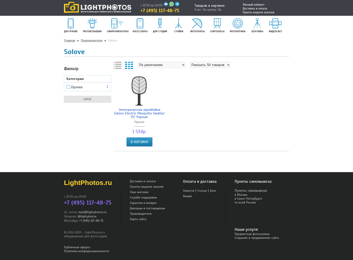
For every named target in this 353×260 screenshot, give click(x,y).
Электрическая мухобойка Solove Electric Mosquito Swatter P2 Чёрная (139, 113)
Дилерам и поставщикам (147, 208)
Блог (213, 191)
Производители (91, 40)
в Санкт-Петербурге (248, 199)
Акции (187, 196)
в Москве (241, 195)
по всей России (245, 202)
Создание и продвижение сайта (257, 238)
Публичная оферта (77, 247)
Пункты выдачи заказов (258, 12)
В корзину (139, 142)
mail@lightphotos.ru (92, 212)
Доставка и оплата (255, 8)
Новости (188, 191)
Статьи (202, 191)
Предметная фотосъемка (252, 234)
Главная (69, 40)
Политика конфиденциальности (86, 251)
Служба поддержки (143, 197)
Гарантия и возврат (143, 203)
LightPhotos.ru (88, 182)
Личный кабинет (253, 5)
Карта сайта (138, 219)
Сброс (88, 99)
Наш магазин (139, 192)
